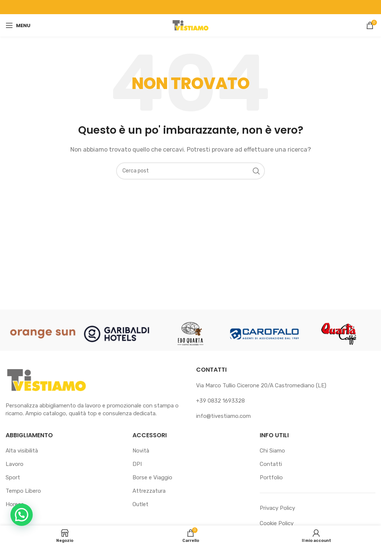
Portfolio (271, 477)
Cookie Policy (277, 523)
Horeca (15, 504)
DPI (137, 464)
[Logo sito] (190, 25)
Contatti (271, 464)
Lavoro (14, 464)
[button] (21, 515)
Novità (140, 450)
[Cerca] (190, 171)
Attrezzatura (149, 491)
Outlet (140, 504)
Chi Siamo (272, 450)
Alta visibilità (22, 450)
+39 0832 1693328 (220, 400)
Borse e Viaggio (152, 477)
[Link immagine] (46, 380)
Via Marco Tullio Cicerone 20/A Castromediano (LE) (261, 385)
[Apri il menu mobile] (18, 25)
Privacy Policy (277, 508)
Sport (13, 477)
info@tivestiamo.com (223, 416)
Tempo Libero (23, 491)
